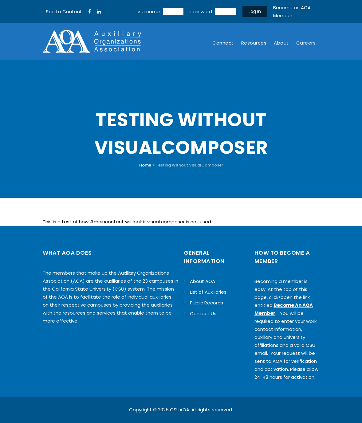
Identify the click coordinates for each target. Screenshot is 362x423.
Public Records (206, 303)
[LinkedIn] (99, 12)
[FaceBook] (89, 12)
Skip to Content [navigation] (64, 11)
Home (145, 165)
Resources (254, 43)
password (201, 11)
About (281, 43)
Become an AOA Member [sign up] (292, 11)
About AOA (202, 281)
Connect (223, 43)
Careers (306, 43)
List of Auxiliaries (208, 292)
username (148, 11)
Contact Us (203, 313)
